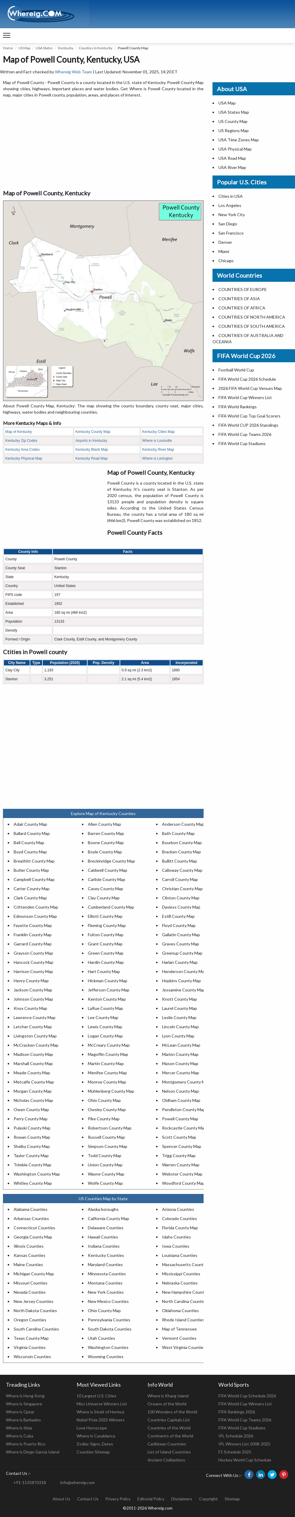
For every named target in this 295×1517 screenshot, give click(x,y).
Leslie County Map (179, 1017)
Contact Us (88, 1498)
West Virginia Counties (183, 1347)
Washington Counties (108, 1347)
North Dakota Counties (35, 1310)
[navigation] (6, 35)
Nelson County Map (180, 1091)
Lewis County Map (105, 1026)
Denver (225, 242)
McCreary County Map (109, 1045)
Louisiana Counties (179, 1255)
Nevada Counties (30, 1292)
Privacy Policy (118, 1498)
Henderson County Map (184, 971)
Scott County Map (179, 1137)
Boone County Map (106, 842)
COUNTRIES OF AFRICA (241, 307)
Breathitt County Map (34, 860)
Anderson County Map (183, 824)
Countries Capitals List (169, 1419)
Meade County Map (32, 1072)
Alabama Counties (30, 1209)
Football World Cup (236, 369)
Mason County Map (180, 1063)
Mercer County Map (180, 1072)
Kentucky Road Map (91, 458)
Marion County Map (180, 1054)
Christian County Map (182, 888)
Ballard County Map (32, 833)
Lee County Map (103, 1017)
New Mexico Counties (108, 1301)
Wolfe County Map (105, 1183)
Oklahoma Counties (180, 1310)
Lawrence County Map (34, 1017)
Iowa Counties (175, 1246)
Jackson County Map (33, 989)
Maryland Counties (105, 1264)
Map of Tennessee (179, 1328)
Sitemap (232, 1498)
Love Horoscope (92, 1427)
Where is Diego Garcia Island (32, 1451)
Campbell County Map (34, 879)
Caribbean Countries (167, 1443)
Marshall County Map (33, 1063)
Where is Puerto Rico (25, 1443)
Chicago (226, 260)
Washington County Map (37, 1173)
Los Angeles (229, 205)
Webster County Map (182, 1173)
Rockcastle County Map (184, 1127)
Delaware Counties (105, 1227)
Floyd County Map (179, 925)
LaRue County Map (105, 1008)
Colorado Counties (179, 1218)
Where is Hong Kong (25, 1395)
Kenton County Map (107, 999)
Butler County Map (31, 870)
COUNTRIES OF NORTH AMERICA (251, 316)
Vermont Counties (179, 1338)
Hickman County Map (107, 980)
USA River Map (232, 167)
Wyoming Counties (105, 1356)
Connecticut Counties (34, 1227)
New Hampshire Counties (186, 1292)
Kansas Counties (29, 1255)
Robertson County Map (109, 1127)
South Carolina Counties (36, 1328)
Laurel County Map (179, 1008)
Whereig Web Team (73, 71)
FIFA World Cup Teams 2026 (244, 434)
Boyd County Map (30, 851)
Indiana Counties (104, 1246)
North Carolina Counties (184, 1301)
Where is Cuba (19, 1435)
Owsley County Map (107, 1109)
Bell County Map (29, 842)
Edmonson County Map (35, 916)
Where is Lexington (157, 458)
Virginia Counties (30, 1347)
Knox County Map (30, 1008)
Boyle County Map (105, 851)
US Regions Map (233, 130)
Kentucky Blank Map (91, 449)
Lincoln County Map (180, 1026)
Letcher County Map (33, 1026)
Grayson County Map (33, 953)
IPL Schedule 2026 (235, 1435)
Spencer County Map (181, 1146)
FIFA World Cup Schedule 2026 (247, 1395)
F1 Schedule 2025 (234, 1451)
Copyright (208, 1498)
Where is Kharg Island (168, 1395)
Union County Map (105, 1164)
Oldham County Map (181, 1100)
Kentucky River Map (158, 449)
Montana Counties (105, 1282)
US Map (24, 48)
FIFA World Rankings (237, 406)
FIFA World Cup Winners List (245, 397)
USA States (44, 48)
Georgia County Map (33, 1236)
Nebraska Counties (180, 1282)
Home (8, 48)
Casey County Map (105, 888)
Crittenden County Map (36, 906)
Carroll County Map (180, 879)
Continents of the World (170, 1435)
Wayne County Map (106, 1173)
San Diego (227, 223)
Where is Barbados (23, 1419)
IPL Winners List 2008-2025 (244, 1443)
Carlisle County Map (106, 879)
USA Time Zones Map (238, 139)
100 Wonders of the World (172, 1411)
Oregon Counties (30, 1319)
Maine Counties (28, 1264)
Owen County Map (31, 1109)
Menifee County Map (107, 1072)
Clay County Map (104, 897)
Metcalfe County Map (34, 1081)
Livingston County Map (35, 1035)
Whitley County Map (33, 1183)
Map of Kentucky (18, 432)
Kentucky (65, 48)
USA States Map (233, 112)
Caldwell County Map (107, 870)
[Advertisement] (103, 144)
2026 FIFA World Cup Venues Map (250, 388)
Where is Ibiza (19, 1427)
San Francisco (231, 232)
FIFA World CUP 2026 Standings (248, 425)
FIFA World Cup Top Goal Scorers (249, 415)
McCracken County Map (36, 1045)
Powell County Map (180, 1118)
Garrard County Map (33, 943)
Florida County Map (180, 1227)
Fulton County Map (105, 934)
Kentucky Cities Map (158, 432)
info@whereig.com (77, 1482)
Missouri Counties (30, 1282)
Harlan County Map (180, 962)
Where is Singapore (24, 1403)
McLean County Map (181, 1045)
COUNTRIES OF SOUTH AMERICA (251, 326)
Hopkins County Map (181, 980)
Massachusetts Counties (185, 1264)
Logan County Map (105, 1035)
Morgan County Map (33, 1091)
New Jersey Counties (33, 1301)
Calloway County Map (182, 870)
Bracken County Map (181, 851)
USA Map (227, 102)
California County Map (108, 1218)
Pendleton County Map (183, 1109)
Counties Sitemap (93, 1451)
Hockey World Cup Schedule (244, 1459)
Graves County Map (180, 943)
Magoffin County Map (108, 1054)
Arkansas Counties (31, 1218)
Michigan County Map (34, 1273)
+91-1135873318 (29, 1482)
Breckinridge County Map (111, 860)
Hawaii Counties (103, 1236)
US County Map (233, 121)
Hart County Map (104, 971)
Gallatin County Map (181, 934)
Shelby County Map (32, 1146)
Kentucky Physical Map (23, 458)
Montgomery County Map (186, 1081)
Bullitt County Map (179, 860)
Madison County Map (33, 1054)
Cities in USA (230, 196)
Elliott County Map (105, 916)
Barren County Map (106, 833)
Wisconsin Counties (32, 1356)
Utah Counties (101, 1338)
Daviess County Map (181, 906)
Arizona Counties (178, 1209)
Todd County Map (104, 1155)
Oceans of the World (167, 1403)
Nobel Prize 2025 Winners (101, 1419)
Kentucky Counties (106, 1255)
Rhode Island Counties (183, 1319)
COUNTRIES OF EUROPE (242, 289)
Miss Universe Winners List (102, 1403)
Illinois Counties (29, 1246)
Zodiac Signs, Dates (95, 1443)
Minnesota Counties (107, 1273)
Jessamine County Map (183, 989)
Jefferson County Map (108, 989)
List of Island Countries (169, 1451)
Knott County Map (179, 999)
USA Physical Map (235, 148)
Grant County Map (105, 943)
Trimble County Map (32, 1164)
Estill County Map (178, 916)
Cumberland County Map (111, 906)
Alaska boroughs (103, 1209)
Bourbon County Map (182, 842)
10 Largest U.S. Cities (96, 1395)
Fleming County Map (107, 925)
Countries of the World (169, 1427)
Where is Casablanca (96, 1435)
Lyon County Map (178, 1035)
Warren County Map (180, 1164)
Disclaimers (181, 1498)
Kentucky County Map (92, 432)
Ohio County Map (104, 1100)
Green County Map (105, 953)
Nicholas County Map (33, 1100)
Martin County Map (106, 1063)
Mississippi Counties (181, 1273)
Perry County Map (30, 1118)
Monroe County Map (107, 1081)
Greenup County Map (182, 953)
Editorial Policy (150, 1498)
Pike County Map (104, 1118)
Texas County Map (31, 1338)
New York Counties (106, 1292)
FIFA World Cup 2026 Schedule (247, 379)
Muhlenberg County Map (111, 1091)
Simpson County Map (107, 1146)
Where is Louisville (157, 441)
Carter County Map (32, 888)
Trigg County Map (179, 1155)
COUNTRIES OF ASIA (239, 298)
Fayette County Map (33, 925)
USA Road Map (232, 158)
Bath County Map (178, 833)
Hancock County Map (33, 962)
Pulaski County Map (32, 1127)
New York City (231, 214)
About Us (61, 1498)
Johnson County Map (33, 999)
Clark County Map (30, 897)
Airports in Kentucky (91, 441)
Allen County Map (104, 824)
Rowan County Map (32, 1137)
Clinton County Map (180, 897)
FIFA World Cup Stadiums (242, 443)
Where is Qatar (20, 1411)
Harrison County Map (33, 971)
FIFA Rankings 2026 (236, 1411)
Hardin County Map (106, 962)
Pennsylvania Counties (109, 1319)
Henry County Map (31, 980)
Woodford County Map (183, 1183)
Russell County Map (106, 1137)
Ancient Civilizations (166, 1459)
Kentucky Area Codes (22, 449)
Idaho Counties (176, 1236)
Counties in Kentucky (95, 48)
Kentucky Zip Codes (21, 441)
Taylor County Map (31, 1155)
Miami (223, 251)
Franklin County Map (33, 934)
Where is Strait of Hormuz (100, 1411)
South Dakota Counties (109, 1328)
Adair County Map (30, 824)
